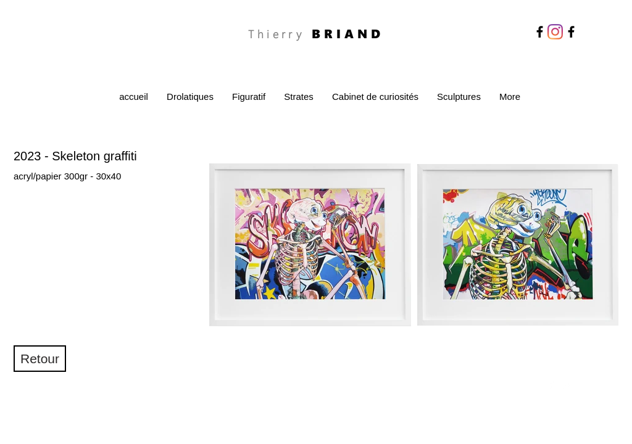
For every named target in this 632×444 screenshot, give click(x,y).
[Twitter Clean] (567, 385)
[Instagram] (555, 31)
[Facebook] (539, 31)
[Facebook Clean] (551, 385)
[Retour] (40, 358)
